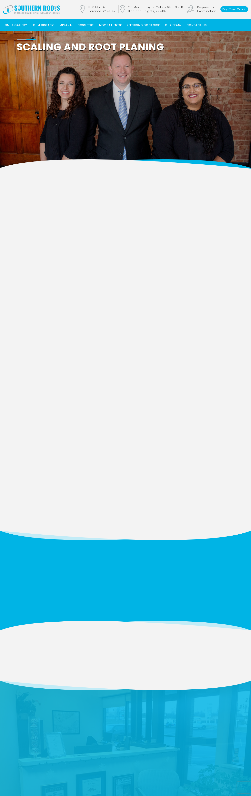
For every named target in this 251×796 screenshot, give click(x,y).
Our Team (173, 25)
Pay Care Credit (234, 9)
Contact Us (196, 25)
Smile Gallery (16, 25)
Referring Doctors (143, 25)
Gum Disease (43, 25)
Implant (65, 25)
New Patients (110, 25)
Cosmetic (85, 25)
